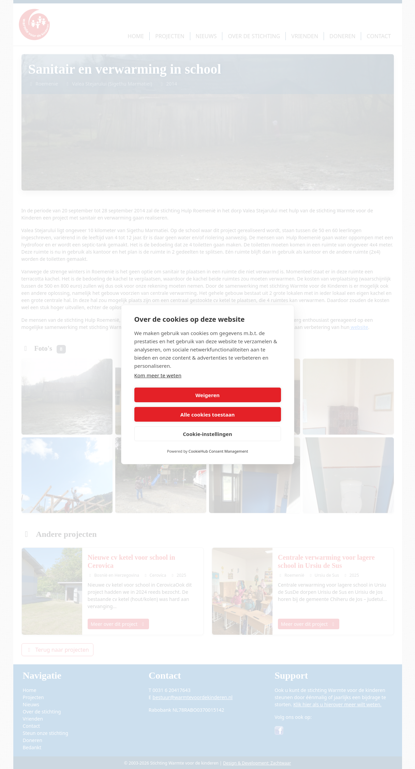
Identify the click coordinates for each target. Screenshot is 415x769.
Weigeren (170, 404)
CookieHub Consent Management (218, 441)
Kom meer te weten (158, 385)
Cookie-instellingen (207, 424)
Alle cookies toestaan (245, 404)
